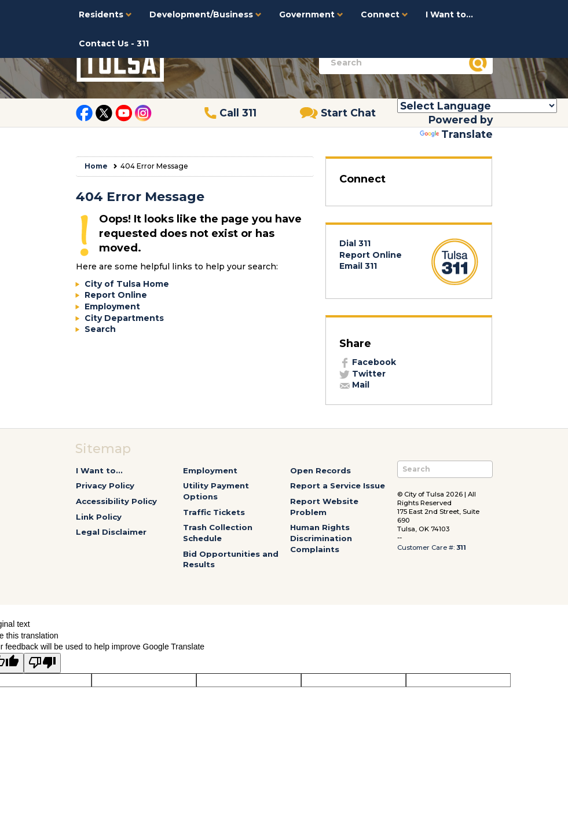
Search (100, 329)
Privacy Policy (105, 485)
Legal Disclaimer (111, 531)
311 (461, 547)
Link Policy (99, 516)
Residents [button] (105, 14)
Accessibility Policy (116, 501)
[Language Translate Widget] (477, 105)
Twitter (362, 373)
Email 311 (358, 266)
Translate (456, 134)
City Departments (124, 318)
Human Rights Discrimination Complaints (321, 538)
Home (96, 166)
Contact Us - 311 (114, 43)
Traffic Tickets (214, 512)
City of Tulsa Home (127, 284)
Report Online (116, 295)
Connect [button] (384, 14)
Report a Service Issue (337, 485)
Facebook (367, 362)
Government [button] (311, 14)
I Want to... (449, 14)
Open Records (320, 470)
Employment (112, 306)
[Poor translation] (42, 663)
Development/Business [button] (205, 14)
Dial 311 (355, 243)
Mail (354, 384)
